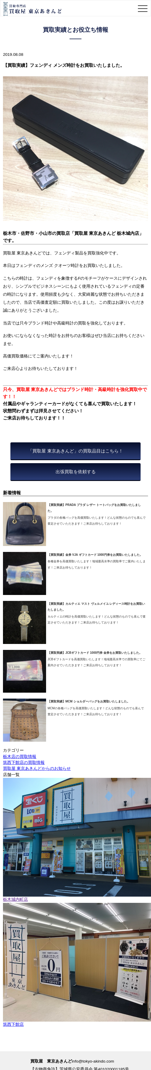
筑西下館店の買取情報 (24, 762)
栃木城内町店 (15, 899)
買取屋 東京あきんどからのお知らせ (37, 768)
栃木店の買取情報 (19, 756)
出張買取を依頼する (76, 471)
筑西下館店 (13, 1024)
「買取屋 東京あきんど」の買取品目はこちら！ (75, 450)
